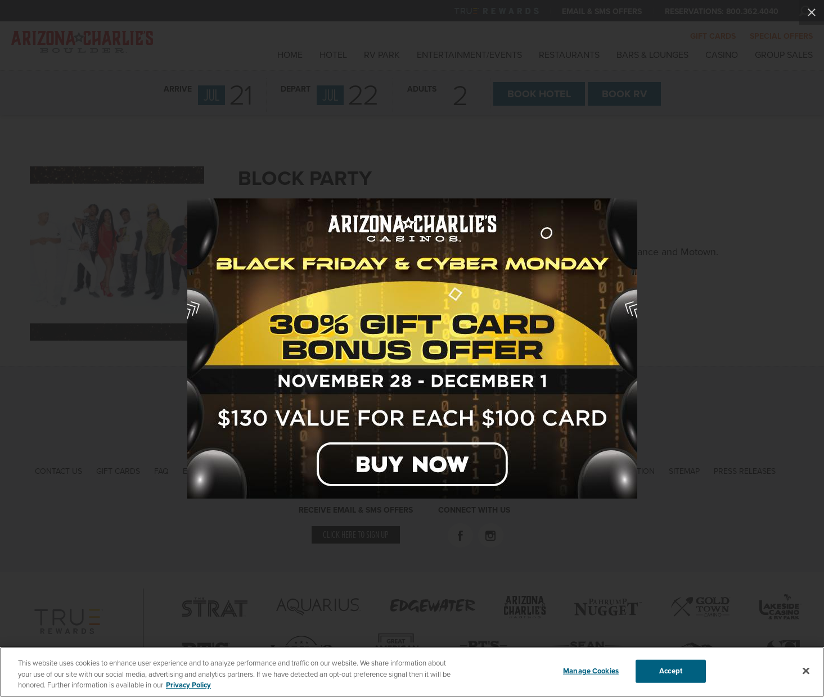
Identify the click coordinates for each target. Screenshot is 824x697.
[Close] (806, 671)
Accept (670, 671)
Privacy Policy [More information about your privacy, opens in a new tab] (188, 685)
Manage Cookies (591, 671)
